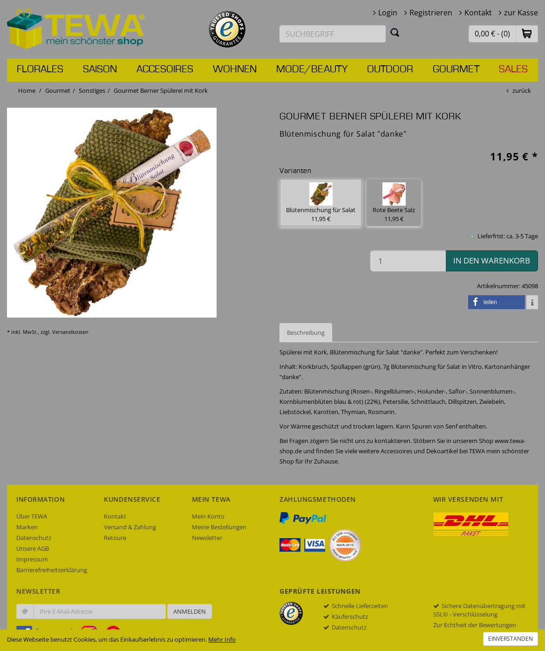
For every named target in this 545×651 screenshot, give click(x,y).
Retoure (115, 537)
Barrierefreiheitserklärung (51, 570)
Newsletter (207, 537)
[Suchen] (395, 32)
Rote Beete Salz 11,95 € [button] (394, 202)
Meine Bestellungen (219, 527)
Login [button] (387, 12)
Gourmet (456, 69)
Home (26, 90)
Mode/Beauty (311, 69)
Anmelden (189, 611)
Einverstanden (510, 639)
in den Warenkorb (491, 260)
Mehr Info (222, 639)
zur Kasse (521, 12)
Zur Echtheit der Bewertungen (474, 625)
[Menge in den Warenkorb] (408, 260)
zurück (521, 90)
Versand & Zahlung (130, 527)
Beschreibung (306, 332)
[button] (527, 33)
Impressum (32, 559)
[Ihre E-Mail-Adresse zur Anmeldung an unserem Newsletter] (100, 611)
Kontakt (478, 12)
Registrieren (430, 12)
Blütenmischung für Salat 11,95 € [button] (320, 202)
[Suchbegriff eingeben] (332, 33)
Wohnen (235, 69)
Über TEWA (31, 516)
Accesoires (164, 69)
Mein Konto (208, 516)
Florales (40, 69)
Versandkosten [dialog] (70, 331)
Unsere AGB (32, 548)
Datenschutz (33, 537)
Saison (100, 69)
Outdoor (390, 69)
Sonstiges (92, 90)
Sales (513, 69)
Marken (27, 527)
